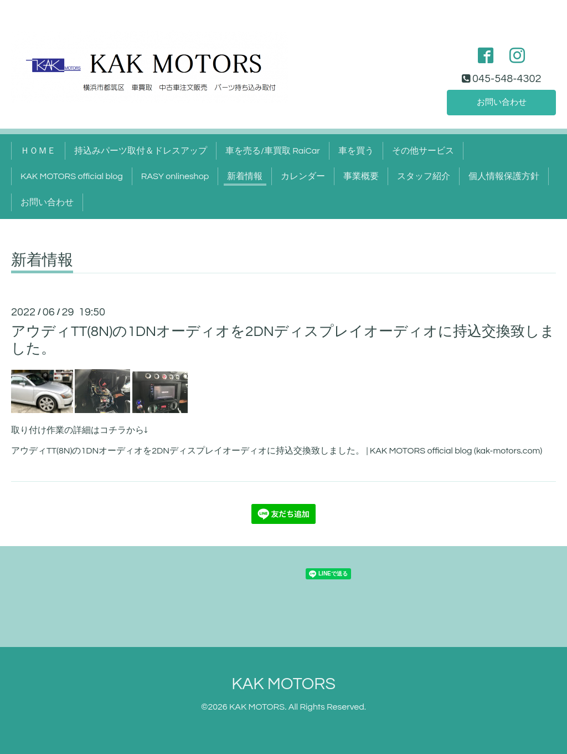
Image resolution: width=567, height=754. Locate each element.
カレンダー (303, 176)
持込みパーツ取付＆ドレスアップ (140, 150)
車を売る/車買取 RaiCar (272, 150)
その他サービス (423, 150)
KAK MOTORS (283, 683)
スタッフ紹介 (423, 176)
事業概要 (361, 176)
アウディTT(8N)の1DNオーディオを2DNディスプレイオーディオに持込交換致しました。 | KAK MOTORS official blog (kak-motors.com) (276, 450)
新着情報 (244, 176)
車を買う (356, 150)
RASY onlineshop (175, 176)
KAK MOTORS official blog (71, 176)
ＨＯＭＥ (38, 150)
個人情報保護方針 (503, 176)
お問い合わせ (501, 102)
